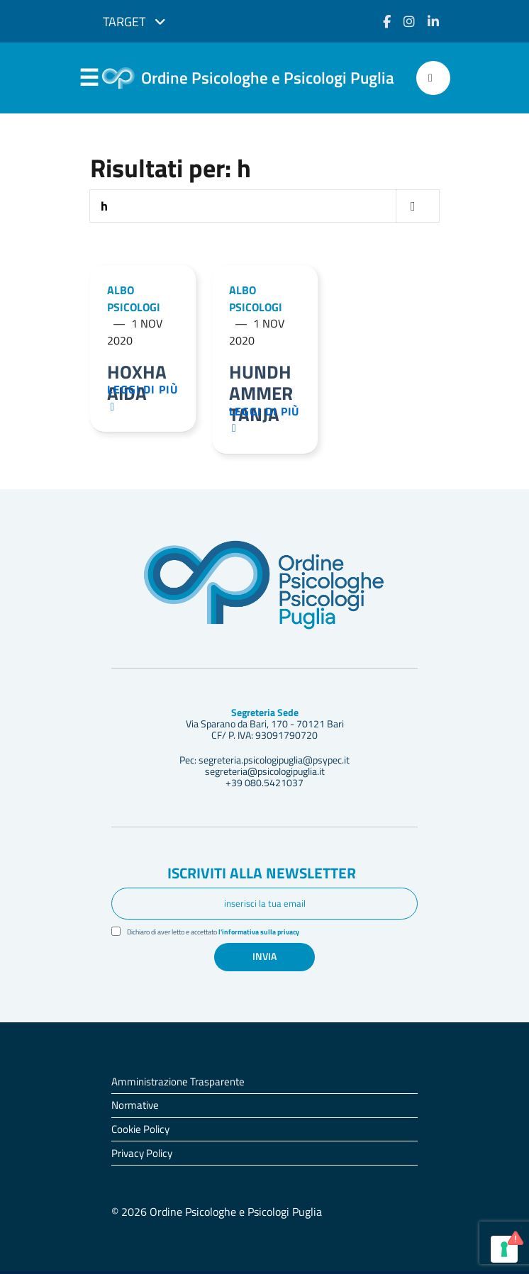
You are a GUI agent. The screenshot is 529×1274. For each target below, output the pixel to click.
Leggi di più (146, 399)
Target (134, 21)
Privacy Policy (141, 1156)
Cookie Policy (140, 1132)
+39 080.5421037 (264, 784)
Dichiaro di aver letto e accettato (224, 934)
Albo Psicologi (133, 298)
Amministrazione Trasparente (178, 1084)
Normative (135, 1108)
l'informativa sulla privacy (277, 933)
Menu (88, 78)
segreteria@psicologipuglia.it (265, 773)
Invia (264, 959)
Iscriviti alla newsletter (262, 875)
